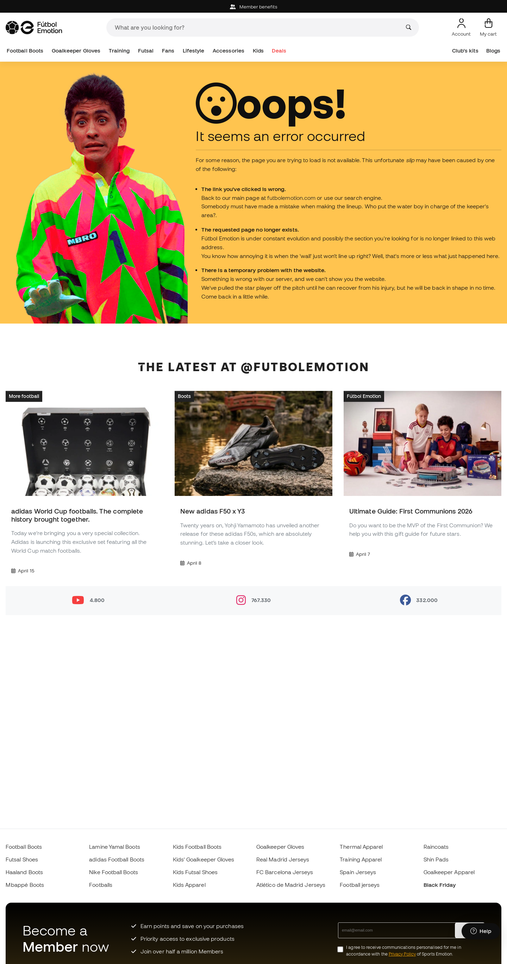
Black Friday (440, 885)
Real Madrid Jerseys (282, 859)
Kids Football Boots (197, 846)
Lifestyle (194, 51)
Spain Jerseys (358, 872)
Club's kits (465, 51)
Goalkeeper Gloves (76, 51)
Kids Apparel (189, 885)
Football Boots (25, 51)
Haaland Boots (24, 872)
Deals (279, 51)
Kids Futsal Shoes (195, 872)
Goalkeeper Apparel (449, 872)
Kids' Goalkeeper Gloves (203, 859)
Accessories (228, 51)
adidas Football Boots (116, 859)
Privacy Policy (402, 954)
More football (24, 396)
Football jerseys (360, 885)
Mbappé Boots (25, 885)
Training (119, 51)
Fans (168, 51)
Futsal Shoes (22, 859)
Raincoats (436, 846)
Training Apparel (361, 859)
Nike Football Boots (113, 872)
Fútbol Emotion (364, 396)
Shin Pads (436, 859)
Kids (258, 51)
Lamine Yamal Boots (114, 846)
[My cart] (488, 27)
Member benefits (253, 7)
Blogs (493, 51)
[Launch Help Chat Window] (481, 931)
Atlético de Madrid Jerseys (290, 885)
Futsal (146, 51)
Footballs (100, 885)
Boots (184, 396)
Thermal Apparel (361, 846)
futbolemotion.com (291, 198)
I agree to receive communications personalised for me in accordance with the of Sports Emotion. (403, 950)
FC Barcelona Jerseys (284, 872)
